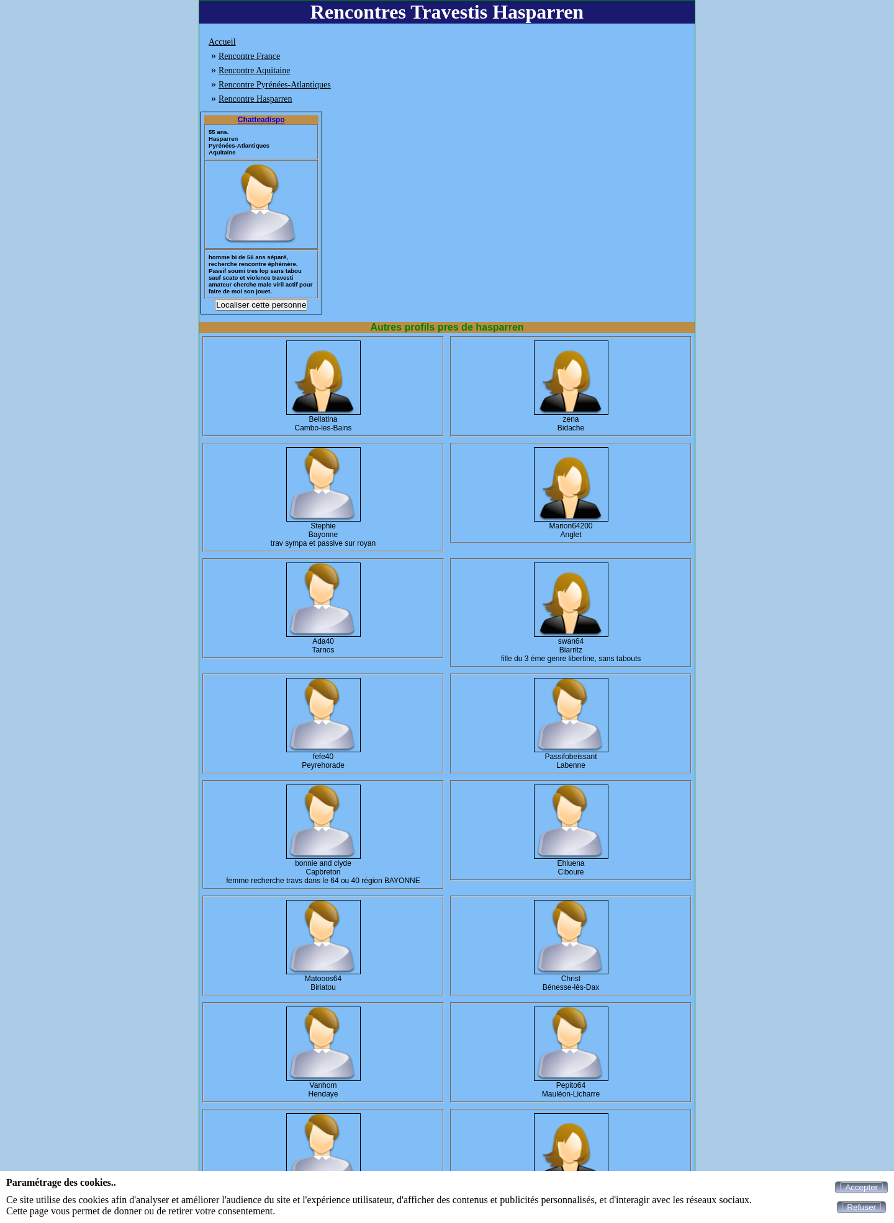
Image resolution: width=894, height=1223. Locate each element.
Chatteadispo (261, 119)
